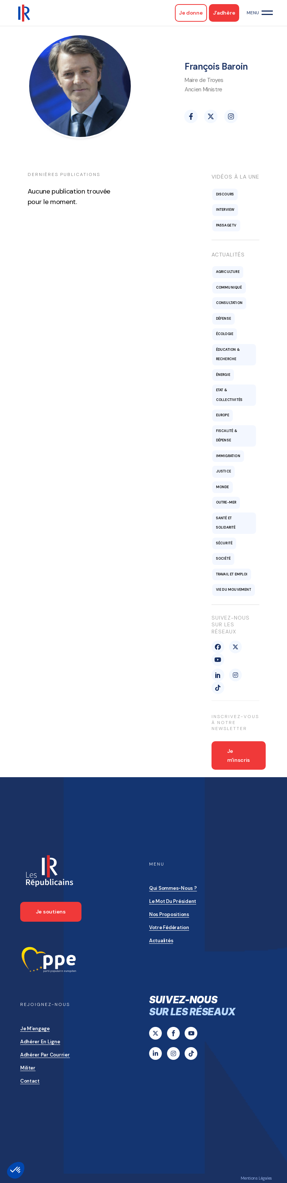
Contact (30, 1081)
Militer (28, 1068)
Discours (225, 194)
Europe (222, 415)
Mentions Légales (256, 1178)
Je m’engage (35, 1028)
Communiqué (229, 287)
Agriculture (228, 272)
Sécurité (224, 543)
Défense (223, 318)
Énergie (223, 374)
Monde (222, 487)
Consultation (229, 303)
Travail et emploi (231, 574)
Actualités (161, 940)
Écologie (225, 334)
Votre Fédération (169, 927)
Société (223, 558)
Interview (225, 209)
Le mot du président (172, 901)
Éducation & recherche (228, 354)
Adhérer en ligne (40, 1041)
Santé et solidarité (226, 523)
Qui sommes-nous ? (173, 888)
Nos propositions (169, 914)
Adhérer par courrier (45, 1055)
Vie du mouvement (233, 589)
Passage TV (226, 225)
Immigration (228, 456)
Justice (223, 471)
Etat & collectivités (229, 395)
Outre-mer (226, 502)
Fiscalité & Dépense (226, 436)
